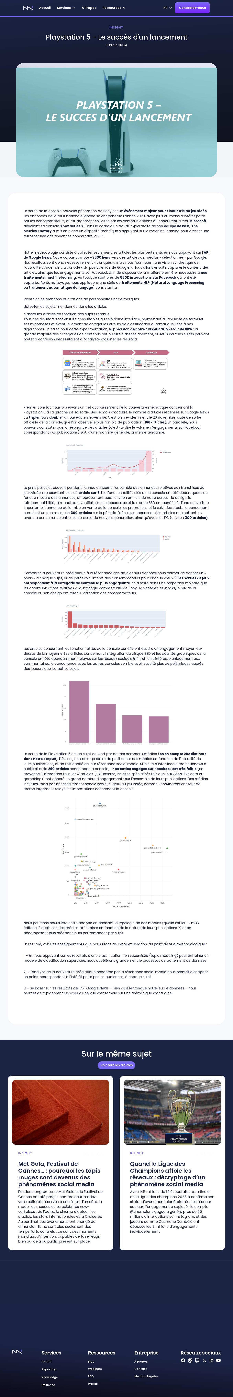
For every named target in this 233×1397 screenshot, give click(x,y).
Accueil (45, 8)
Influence (48, 1385)
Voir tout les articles (116, 1065)
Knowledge (50, 1377)
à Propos (89, 8)
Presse (93, 1384)
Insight (116, 27)
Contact (140, 1369)
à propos (141, 1362)
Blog (91, 1362)
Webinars (95, 1369)
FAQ (91, 1376)
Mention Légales (146, 1376)
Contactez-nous (192, 8)
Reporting (49, 1369)
